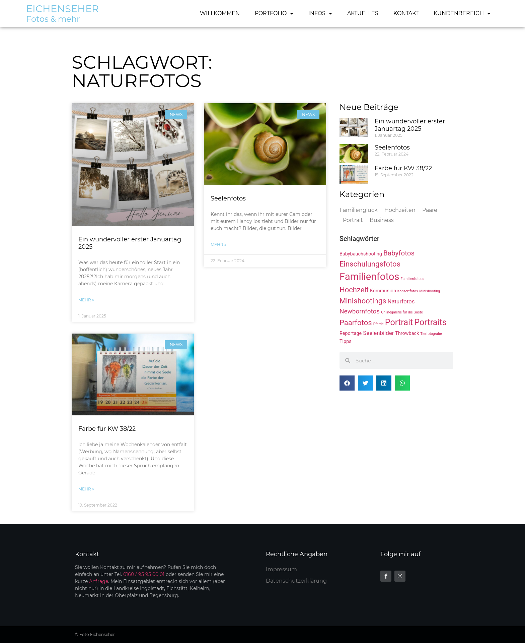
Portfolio (274, 13)
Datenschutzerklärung (296, 581)
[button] (347, 383)
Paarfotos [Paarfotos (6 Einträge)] (356, 322)
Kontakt (406, 13)
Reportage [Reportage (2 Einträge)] (351, 333)
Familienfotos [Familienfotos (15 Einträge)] (369, 276)
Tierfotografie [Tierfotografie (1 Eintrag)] (431, 334)
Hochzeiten (400, 210)
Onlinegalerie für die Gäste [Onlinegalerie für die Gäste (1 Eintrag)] (402, 312)
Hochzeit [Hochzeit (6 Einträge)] (354, 290)
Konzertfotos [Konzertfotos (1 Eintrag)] (407, 291)
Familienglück (359, 210)
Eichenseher (62, 8)
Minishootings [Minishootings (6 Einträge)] (363, 301)
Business (382, 220)
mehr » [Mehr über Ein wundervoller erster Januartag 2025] (86, 299)
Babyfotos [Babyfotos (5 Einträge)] (399, 253)
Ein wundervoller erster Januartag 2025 (129, 243)
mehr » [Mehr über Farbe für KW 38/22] (86, 488)
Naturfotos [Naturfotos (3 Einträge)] (401, 301)
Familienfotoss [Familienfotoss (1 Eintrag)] (412, 279)
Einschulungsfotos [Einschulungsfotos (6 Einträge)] (370, 264)
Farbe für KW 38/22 (107, 428)
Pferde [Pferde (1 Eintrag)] (378, 324)
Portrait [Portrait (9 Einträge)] (399, 322)
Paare (429, 210)
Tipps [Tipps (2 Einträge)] (346, 341)
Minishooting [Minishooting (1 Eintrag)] (429, 291)
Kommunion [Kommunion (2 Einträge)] (383, 291)
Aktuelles (362, 13)
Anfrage (98, 581)
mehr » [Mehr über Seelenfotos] (218, 244)
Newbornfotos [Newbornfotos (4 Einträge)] (360, 311)
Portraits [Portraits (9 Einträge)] (430, 322)
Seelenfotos (228, 198)
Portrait (353, 220)
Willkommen (220, 13)
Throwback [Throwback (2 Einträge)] (407, 333)
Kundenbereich (462, 13)
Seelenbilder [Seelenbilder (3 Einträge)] (378, 333)
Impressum (281, 569)
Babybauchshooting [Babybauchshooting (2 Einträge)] (361, 254)
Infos (320, 13)
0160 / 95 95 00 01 (143, 574)
